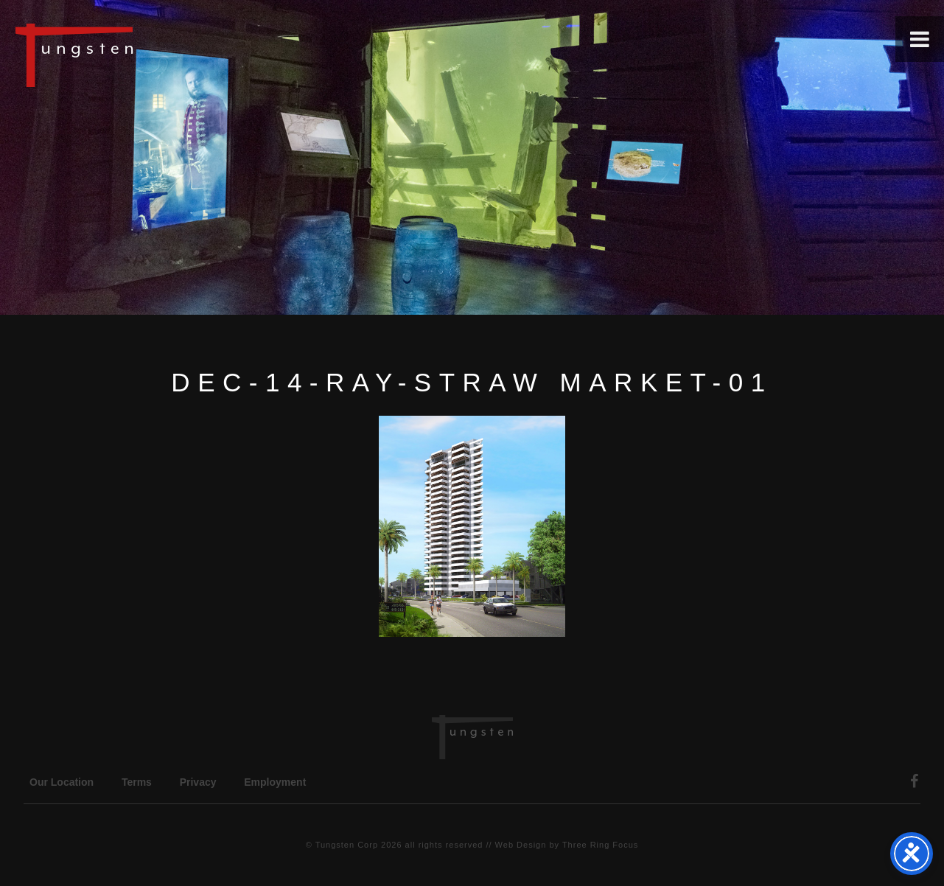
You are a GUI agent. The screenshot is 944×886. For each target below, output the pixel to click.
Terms (137, 782)
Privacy (198, 782)
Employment (275, 782)
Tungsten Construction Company (125, 54)
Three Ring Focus (600, 844)
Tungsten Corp (346, 844)
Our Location (61, 782)
